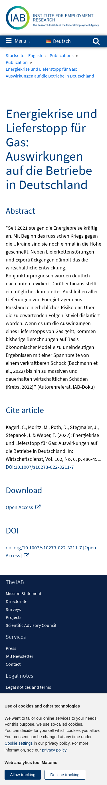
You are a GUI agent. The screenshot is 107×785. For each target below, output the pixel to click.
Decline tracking (64, 775)
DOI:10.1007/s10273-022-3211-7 (40, 467)
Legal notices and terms (28, 687)
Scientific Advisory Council (31, 625)
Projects (13, 617)
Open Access (23, 507)
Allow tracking (22, 775)
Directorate (16, 601)
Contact (13, 664)
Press (11, 648)
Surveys (13, 609)
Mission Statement (23, 593)
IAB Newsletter (19, 656)
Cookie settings (19, 743)
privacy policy (54, 750)
